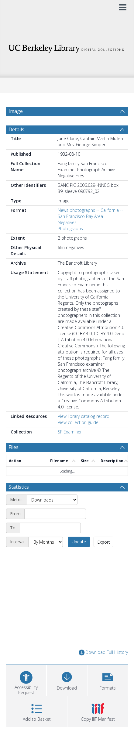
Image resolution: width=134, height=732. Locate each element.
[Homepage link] (67, 47)
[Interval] (45, 542)
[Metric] (51, 500)
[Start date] (55, 514)
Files (14, 447)
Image (16, 111)
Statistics (19, 487)
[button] (108, 679)
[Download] (67, 679)
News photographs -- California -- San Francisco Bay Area (90, 213)
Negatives (67, 222)
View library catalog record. (84, 416)
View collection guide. (78, 422)
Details (16, 129)
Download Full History (103, 652)
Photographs (70, 228)
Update (79, 542)
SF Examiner (70, 432)
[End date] (50, 528)
